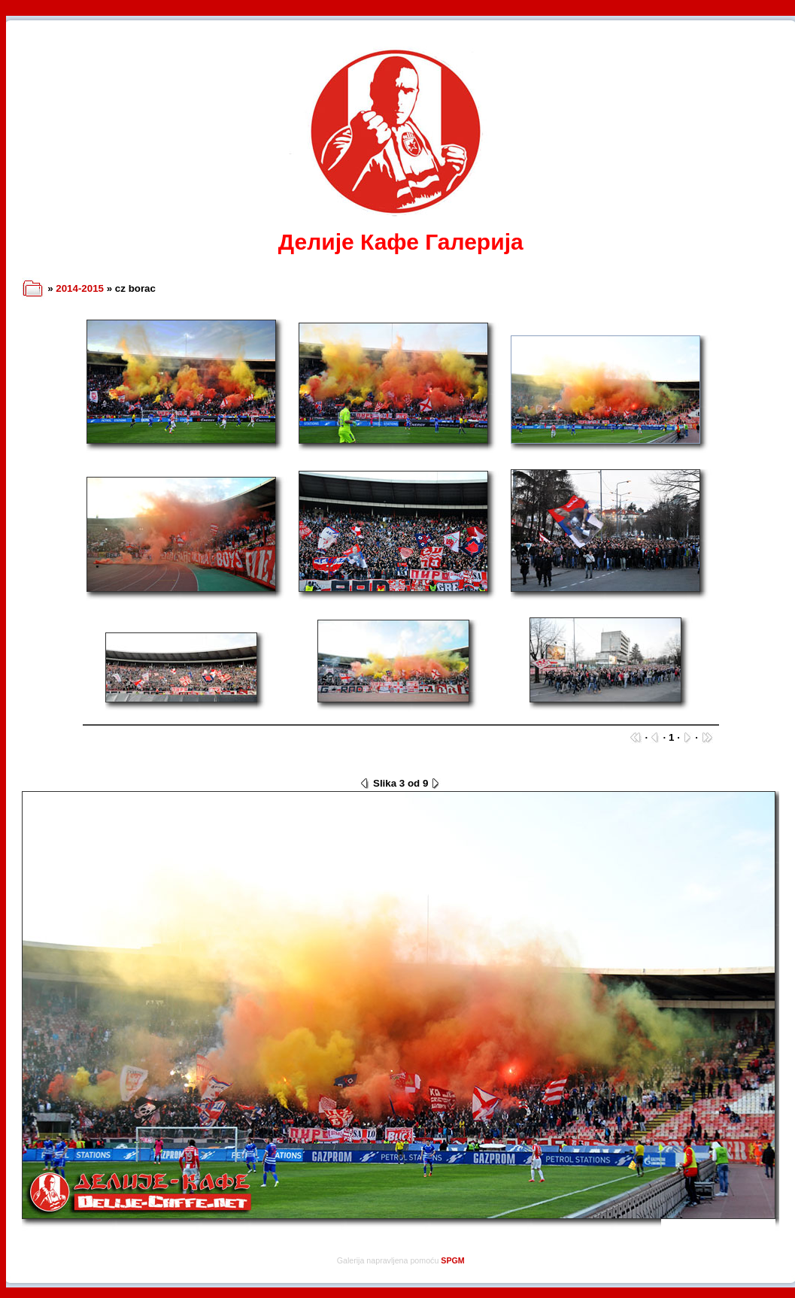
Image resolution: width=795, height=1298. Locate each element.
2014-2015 (80, 288)
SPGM (452, 1260)
